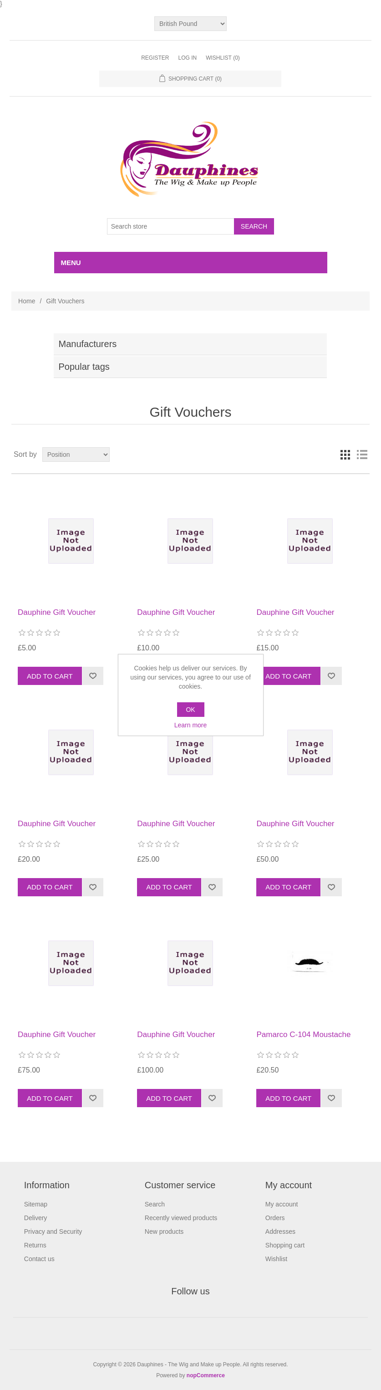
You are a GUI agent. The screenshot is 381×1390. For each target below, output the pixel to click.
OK (190, 709)
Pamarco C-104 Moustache (303, 1034)
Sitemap (35, 1204)
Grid (345, 454)
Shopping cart (285, 1245)
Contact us (39, 1258)
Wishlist (276, 1258)
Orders (275, 1217)
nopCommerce (206, 1375)
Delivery (35, 1217)
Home (26, 301)
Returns (35, 1245)
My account (281, 1204)
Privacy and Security (53, 1231)
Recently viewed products (181, 1217)
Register (155, 58)
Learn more (190, 725)
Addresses (280, 1231)
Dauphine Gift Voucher (57, 612)
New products (164, 1231)
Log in (187, 58)
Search (155, 1204)
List (361, 454)
